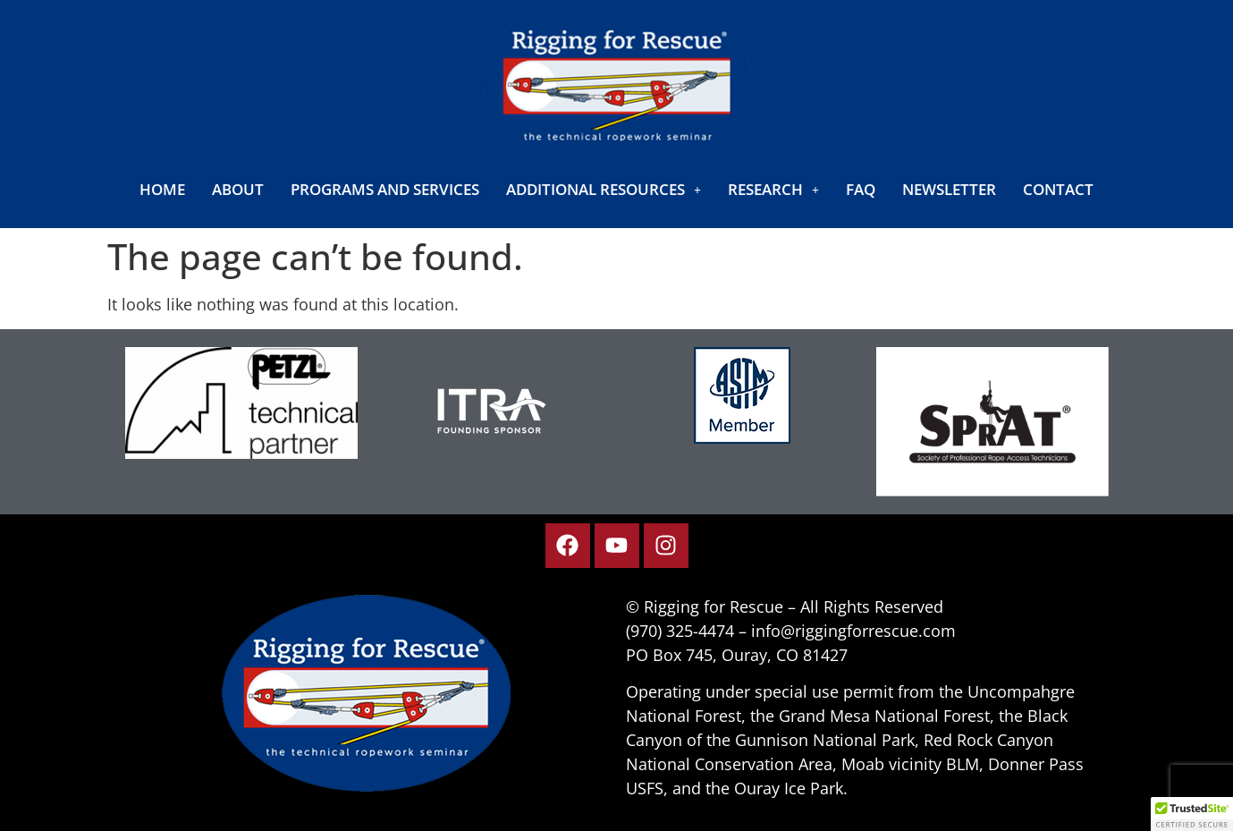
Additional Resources (603, 189)
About (238, 189)
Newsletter (949, 189)
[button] (603, 189)
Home (162, 189)
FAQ (860, 189)
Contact (1058, 189)
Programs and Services (385, 189)
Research (773, 189)
